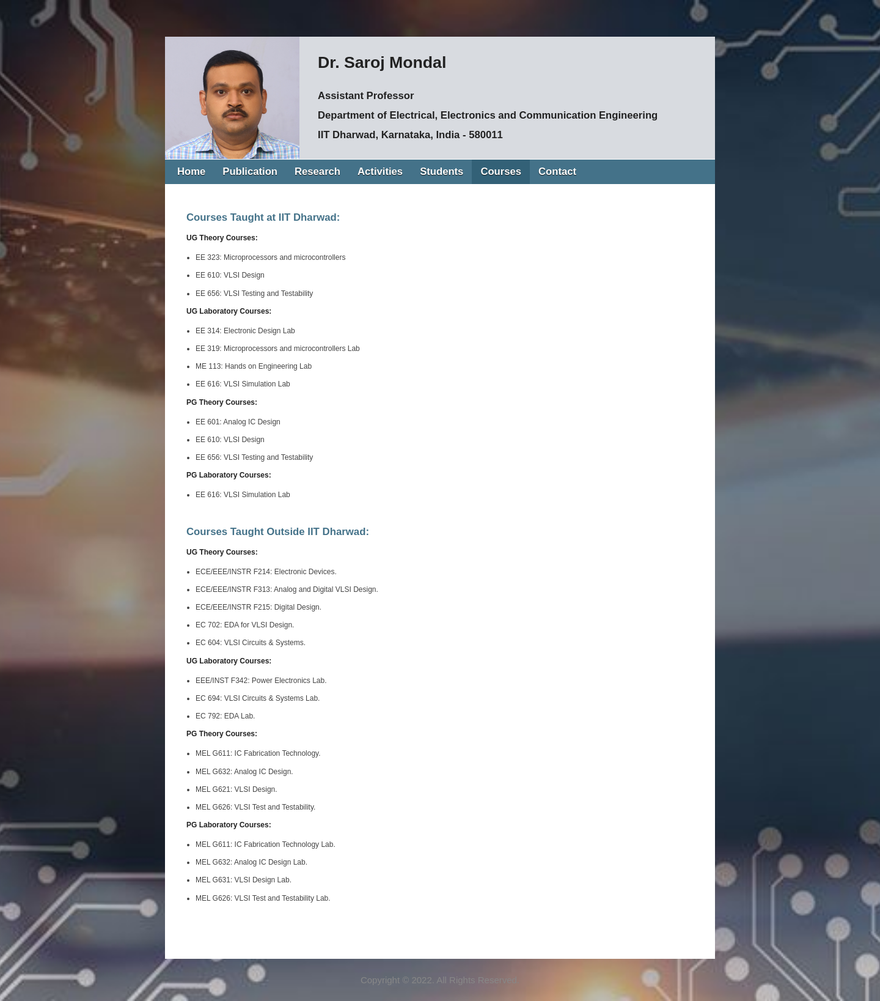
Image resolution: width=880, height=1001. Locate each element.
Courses (500, 171)
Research (317, 171)
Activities (380, 171)
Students (441, 171)
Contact (557, 171)
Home (191, 171)
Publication (249, 171)
